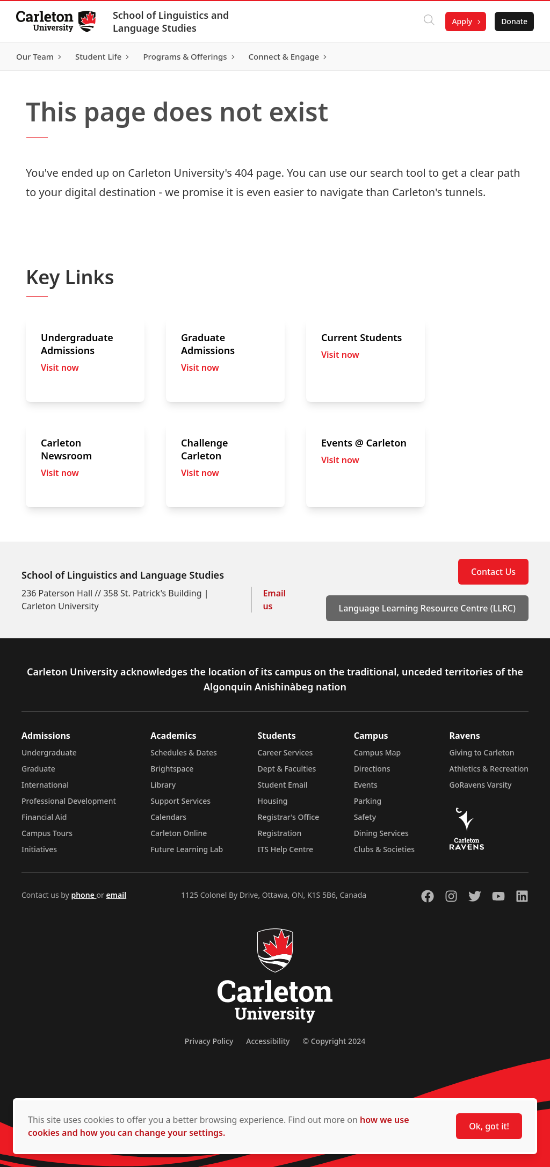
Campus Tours (47, 833)
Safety (365, 817)
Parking (368, 801)
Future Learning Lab (186, 849)
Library (163, 785)
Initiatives (39, 849)
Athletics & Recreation (489, 768)
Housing (273, 801)
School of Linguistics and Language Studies (172, 21)
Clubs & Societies (384, 849)
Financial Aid (44, 817)
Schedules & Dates (183, 752)
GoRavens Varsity (481, 785)
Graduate (38, 768)
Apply (461, 21)
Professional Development (68, 801)
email (116, 895)
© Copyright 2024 (333, 1041)
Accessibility (268, 1041)
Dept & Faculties (287, 768)
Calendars (168, 817)
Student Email (283, 785)
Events (366, 785)
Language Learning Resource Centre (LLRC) (427, 608)
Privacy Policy (209, 1041)
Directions (372, 768)
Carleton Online (178, 833)
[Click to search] (428, 21)
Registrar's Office (289, 817)
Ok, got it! (489, 1126)
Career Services (285, 752)
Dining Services (381, 833)
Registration (280, 833)
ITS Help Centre (286, 849)
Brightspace (171, 768)
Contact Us (493, 572)
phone (83, 895)
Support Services (180, 801)
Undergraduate (49, 752)
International (45, 785)
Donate (513, 21)
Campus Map (377, 752)
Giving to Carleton (482, 752)
